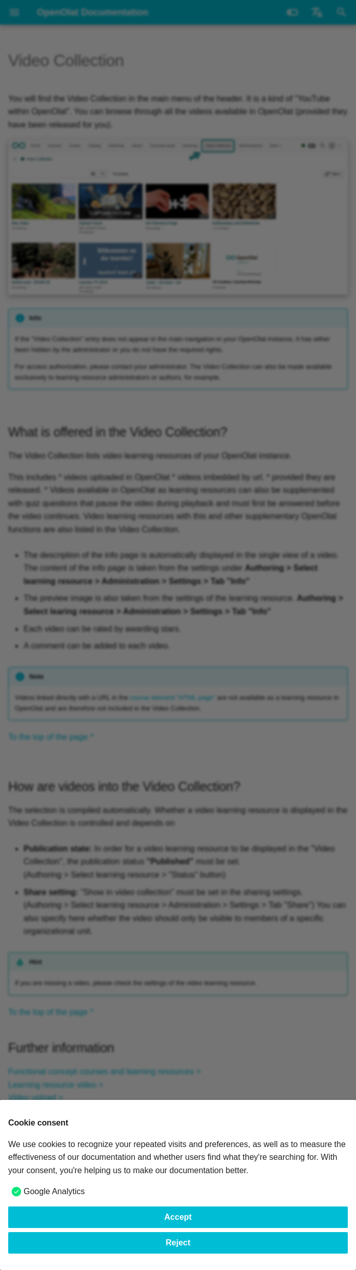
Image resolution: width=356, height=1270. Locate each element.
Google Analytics (54, 1191)
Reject (178, 1242)
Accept (177, 1217)
